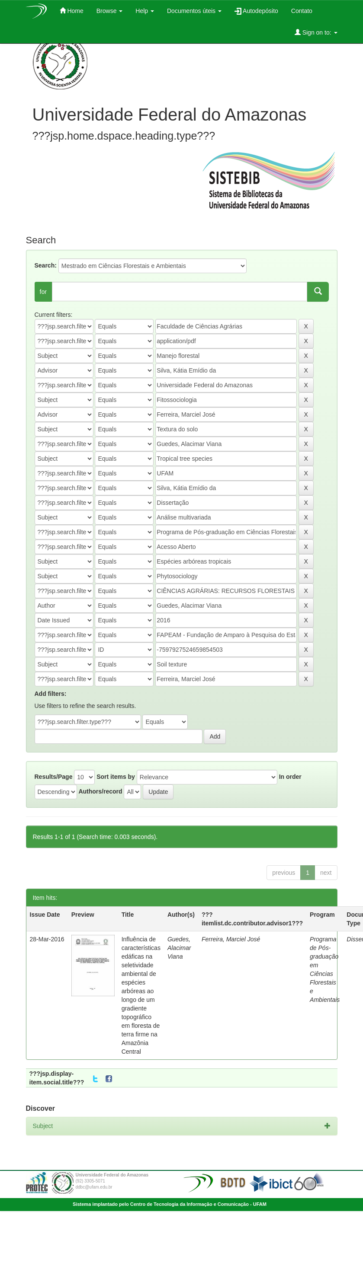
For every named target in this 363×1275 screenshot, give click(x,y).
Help (144, 10)
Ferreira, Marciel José (231, 939)
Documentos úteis (194, 10)
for (43, 291)
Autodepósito (256, 11)
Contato (301, 10)
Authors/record (100, 791)
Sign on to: (316, 32)
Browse (109, 10)
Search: (46, 265)
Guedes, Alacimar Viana (179, 948)
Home (72, 10)
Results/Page (54, 776)
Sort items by (115, 776)
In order (290, 776)
